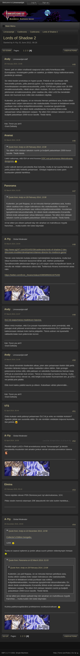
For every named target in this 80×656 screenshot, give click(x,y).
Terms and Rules (64, 653)
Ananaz (8, 135)
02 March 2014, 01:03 (12, 190)
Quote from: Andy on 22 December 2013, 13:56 (28, 531)
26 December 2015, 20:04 (13, 524)
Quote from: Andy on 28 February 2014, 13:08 (27, 147)
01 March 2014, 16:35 (12, 140)
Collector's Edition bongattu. (19, 537)
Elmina (8, 484)
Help (55, 653)
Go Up (5, 636)
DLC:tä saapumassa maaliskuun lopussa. (23, 320)
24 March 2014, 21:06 (12, 359)
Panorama (10, 185)
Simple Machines (22, 653)
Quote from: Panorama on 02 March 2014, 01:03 (28, 560)
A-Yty (7, 239)
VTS (6, 406)
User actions (70, 51)
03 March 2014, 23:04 (12, 244)
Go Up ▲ (75, 653)
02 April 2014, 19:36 (11, 440)
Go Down (7, 51)
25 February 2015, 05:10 (13, 489)
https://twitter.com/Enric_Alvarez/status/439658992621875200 (32, 275)
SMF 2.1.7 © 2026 (8, 653)
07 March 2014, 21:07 (12, 314)
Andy (7, 59)
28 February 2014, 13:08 (13, 64)
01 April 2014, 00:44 (11, 410)
